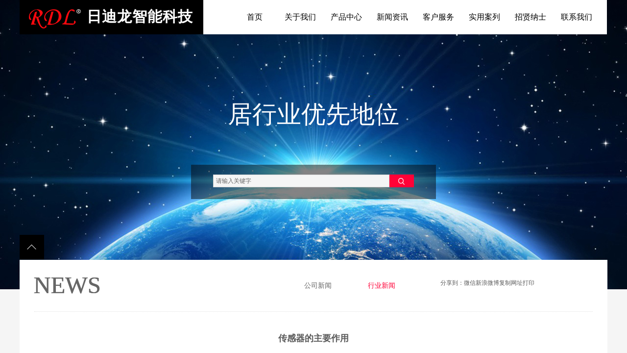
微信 (470, 282)
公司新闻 (318, 285)
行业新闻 (381, 285)
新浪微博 (487, 282)
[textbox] (301, 181)
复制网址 (511, 282)
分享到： (452, 282)
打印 (528, 282)
